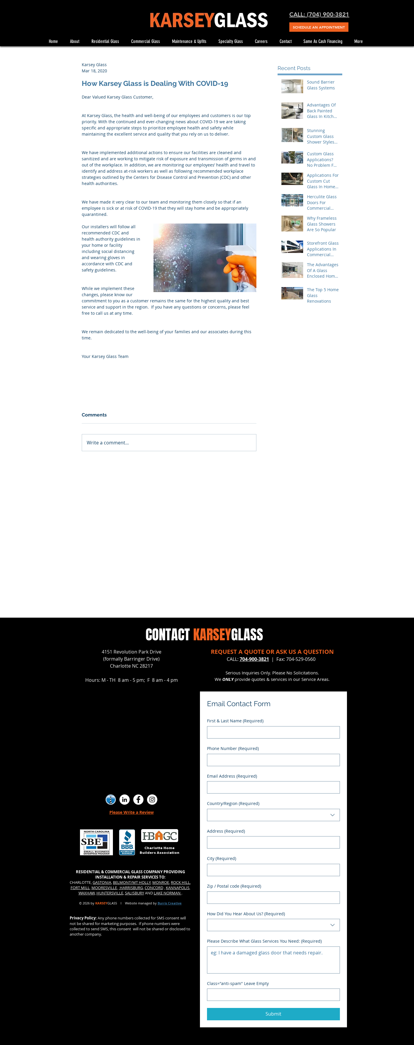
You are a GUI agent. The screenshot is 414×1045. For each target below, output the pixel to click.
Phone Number (233, 748)
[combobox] (273, 815)
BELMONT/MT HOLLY (132, 882)
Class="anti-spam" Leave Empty (238, 983)
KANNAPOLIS (177, 887)
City (221, 858)
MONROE (160, 882)
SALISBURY (134, 893)
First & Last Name (235, 721)
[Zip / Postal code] (271, 898)
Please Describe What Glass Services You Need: (264, 941)
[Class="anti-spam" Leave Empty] (271, 995)
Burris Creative (170, 903)
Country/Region (233, 803)
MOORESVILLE (104, 887)
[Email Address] (271, 787)
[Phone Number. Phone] (271, 760)
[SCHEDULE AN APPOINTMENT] (318, 27)
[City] (271, 870)
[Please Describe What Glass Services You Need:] (273, 960)
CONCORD (154, 887)
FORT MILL (80, 887)
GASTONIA (102, 882)
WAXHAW (87, 893)
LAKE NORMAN (167, 893)
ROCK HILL (180, 882)
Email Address (232, 776)
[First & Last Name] (271, 732)
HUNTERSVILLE (109, 893)
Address (226, 831)
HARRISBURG (131, 887)
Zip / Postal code (234, 886)
